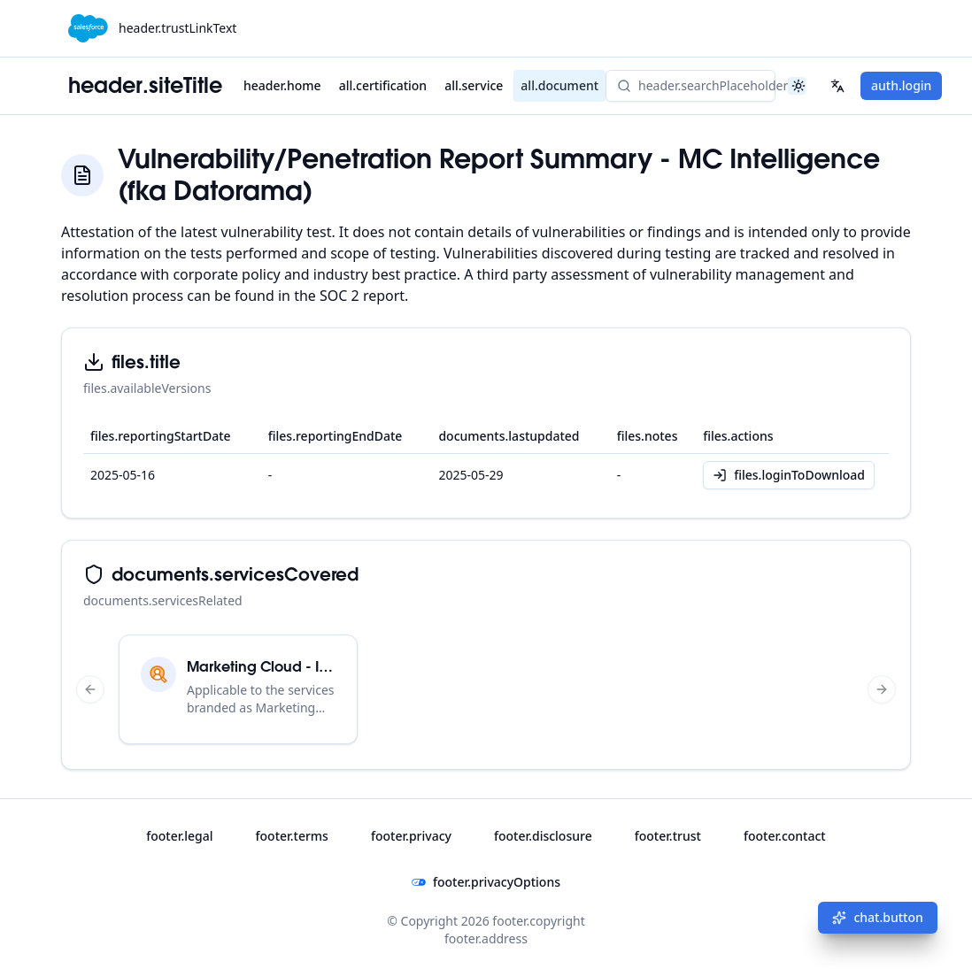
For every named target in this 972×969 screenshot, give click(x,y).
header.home (282, 85)
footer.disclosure (543, 835)
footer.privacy (411, 835)
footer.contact (785, 835)
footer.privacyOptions (486, 881)
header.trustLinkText (177, 27)
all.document (559, 85)
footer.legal (179, 835)
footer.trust (668, 835)
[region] (486, 689)
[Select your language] (837, 86)
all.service (473, 85)
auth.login (901, 85)
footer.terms (292, 835)
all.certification (383, 85)
